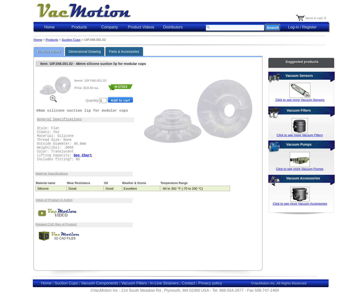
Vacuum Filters (134, 283)
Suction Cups (71, 40)
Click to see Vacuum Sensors (299, 100)
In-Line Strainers (164, 283)
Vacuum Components (99, 283)
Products (52, 40)
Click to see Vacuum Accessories (300, 203)
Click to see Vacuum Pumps (300, 169)
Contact (188, 283)
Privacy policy (210, 283)
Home (49, 27)
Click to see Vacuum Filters (300, 135)
